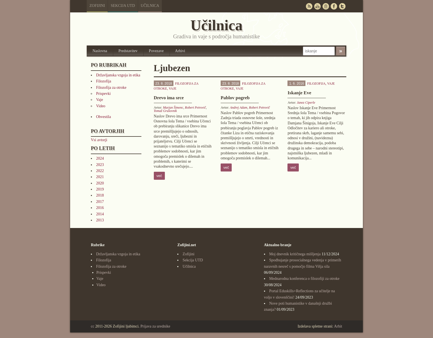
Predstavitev (128, 51)
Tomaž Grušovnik (165, 111)
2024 (100, 158)
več (159, 176)
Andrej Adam (238, 107)
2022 (100, 171)
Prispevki (103, 94)
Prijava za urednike (155, 326)
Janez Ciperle (306, 102)
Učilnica (150, 6)
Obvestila (103, 117)
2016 (100, 208)
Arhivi (180, 51)
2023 (100, 165)
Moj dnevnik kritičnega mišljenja (295, 254)
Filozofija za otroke (111, 87)
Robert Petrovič (195, 107)
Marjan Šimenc (173, 107)
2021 (100, 177)
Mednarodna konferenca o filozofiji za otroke (304, 279)
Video (100, 106)
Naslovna (100, 51)
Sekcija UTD (123, 6)
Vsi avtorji (99, 140)
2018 (100, 195)
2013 (100, 220)
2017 (100, 202)
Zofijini (97, 6)
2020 (100, 183)
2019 (100, 189)
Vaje (99, 100)
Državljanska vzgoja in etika (118, 75)
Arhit (338, 326)
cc (92, 326)
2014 (100, 214)
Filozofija (103, 81)
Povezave (156, 51)
